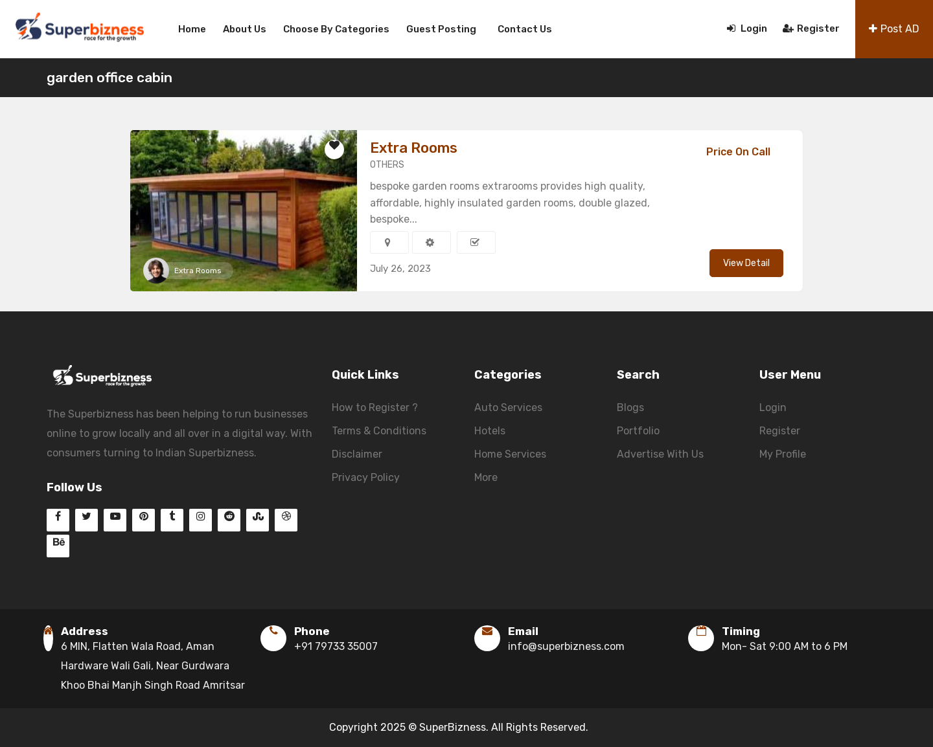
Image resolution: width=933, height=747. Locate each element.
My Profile (782, 454)
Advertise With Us (660, 454)
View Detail (746, 263)
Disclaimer (357, 454)
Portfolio (638, 431)
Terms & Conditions (379, 431)
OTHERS (387, 164)
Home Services (510, 454)
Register (811, 28)
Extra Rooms (198, 270)
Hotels (489, 431)
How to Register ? (375, 407)
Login (747, 28)
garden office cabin (109, 77)
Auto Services (508, 407)
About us (244, 29)
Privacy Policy (366, 477)
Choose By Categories (336, 29)
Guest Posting (441, 29)
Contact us (525, 29)
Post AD (894, 29)
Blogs (630, 407)
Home (192, 29)
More (486, 477)
